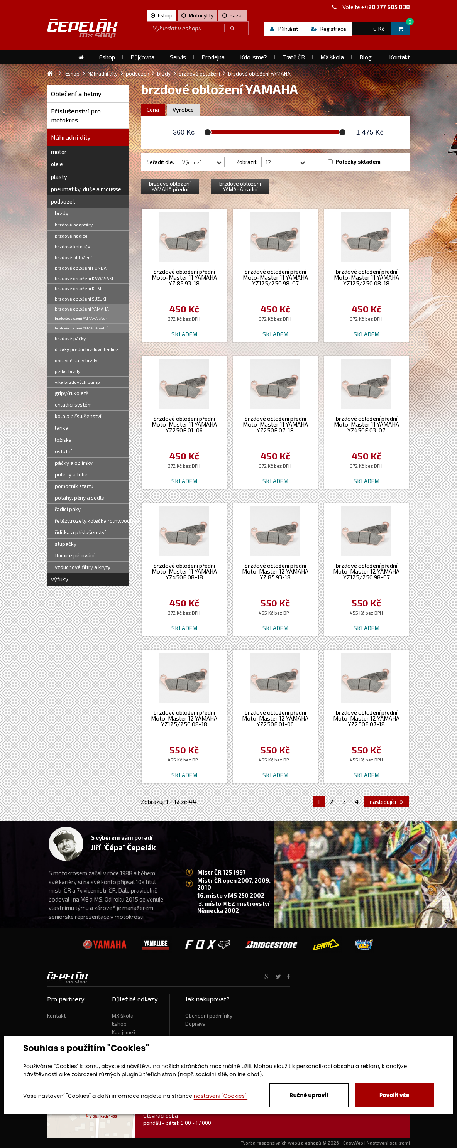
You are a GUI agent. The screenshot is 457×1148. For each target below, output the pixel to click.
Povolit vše (394, 1095)
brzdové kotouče (72, 246)
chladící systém (73, 405)
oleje (57, 163)
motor (59, 151)
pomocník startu (74, 486)
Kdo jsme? (124, 1032)
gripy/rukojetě (71, 393)
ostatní (63, 451)
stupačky (65, 544)
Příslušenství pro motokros (76, 115)
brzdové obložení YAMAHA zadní (81, 328)
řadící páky (68, 509)
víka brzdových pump (77, 382)
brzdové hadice (71, 235)
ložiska (63, 440)
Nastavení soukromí (388, 1142)
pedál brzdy (67, 371)
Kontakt (56, 1016)
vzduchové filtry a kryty (82, 567)
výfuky (59, 579)
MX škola (123, 1016)
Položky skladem (358, 162)
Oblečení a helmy (76, 93)
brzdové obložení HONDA (81, 267)
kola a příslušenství (78, 416)
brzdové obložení (73, 257)
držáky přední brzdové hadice (86, 349)
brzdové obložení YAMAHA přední (82, 318)
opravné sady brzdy (76, 360)
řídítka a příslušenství (80, 532)
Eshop (119, 1024)
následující (386, 801)
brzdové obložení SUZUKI (80, 298)
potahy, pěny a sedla (80, 498)
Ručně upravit (308, 1095)
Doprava (195, 1024)
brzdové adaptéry (74, 224)
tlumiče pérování (75, 555)
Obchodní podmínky (208, 1016)
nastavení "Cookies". (220, 1096)
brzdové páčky (70, 338)
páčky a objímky (74, 463)
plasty (59, 176)
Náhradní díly (71, 137)
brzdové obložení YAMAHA (82, 308)
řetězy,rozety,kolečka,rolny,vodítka (92, 521)
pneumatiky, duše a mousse (86, 189)
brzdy (61, 213)
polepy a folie (71, 474)
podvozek (63, 201)
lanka (61, 428)
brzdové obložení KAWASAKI (84, 278)
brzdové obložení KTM (78, 288)
